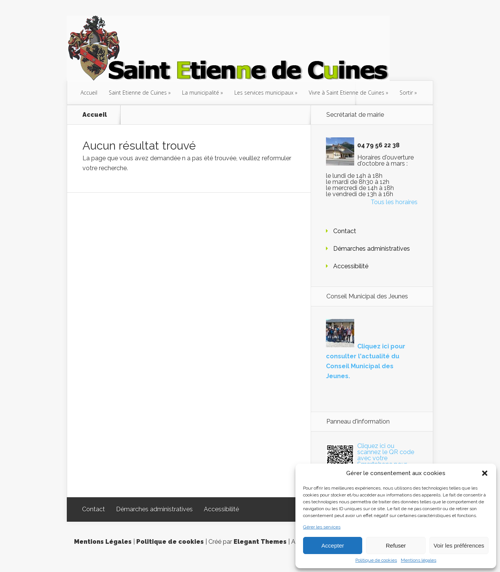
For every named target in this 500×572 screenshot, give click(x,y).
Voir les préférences (459, 545)
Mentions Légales (103, 541)
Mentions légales (418, 560)
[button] (485, 473)
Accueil (89, 92)
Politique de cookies (376, 560)
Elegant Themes (260, 541)
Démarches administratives (371, 248)
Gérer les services (321, 527)
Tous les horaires (394, 202)
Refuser (396, 545)
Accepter (332, 545)
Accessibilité (350, 266)
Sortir (406, 92)
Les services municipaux (264, 92)
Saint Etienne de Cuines (138, 92)
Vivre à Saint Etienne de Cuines (346, 92)
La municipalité (200, 92)
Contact (344, 231)
